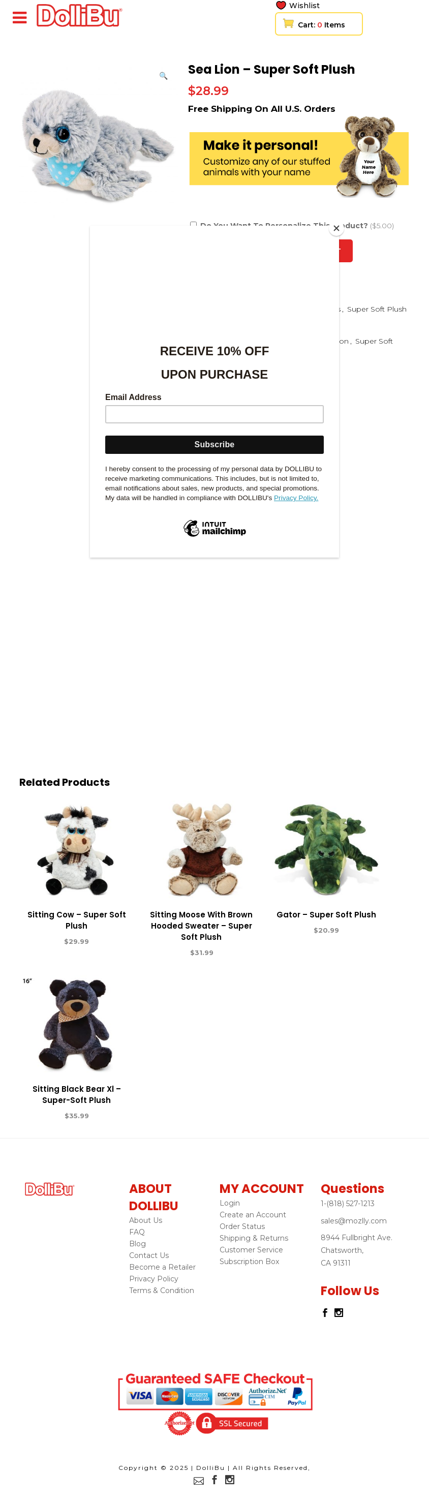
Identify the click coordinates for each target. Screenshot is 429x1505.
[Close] (336, 228)
